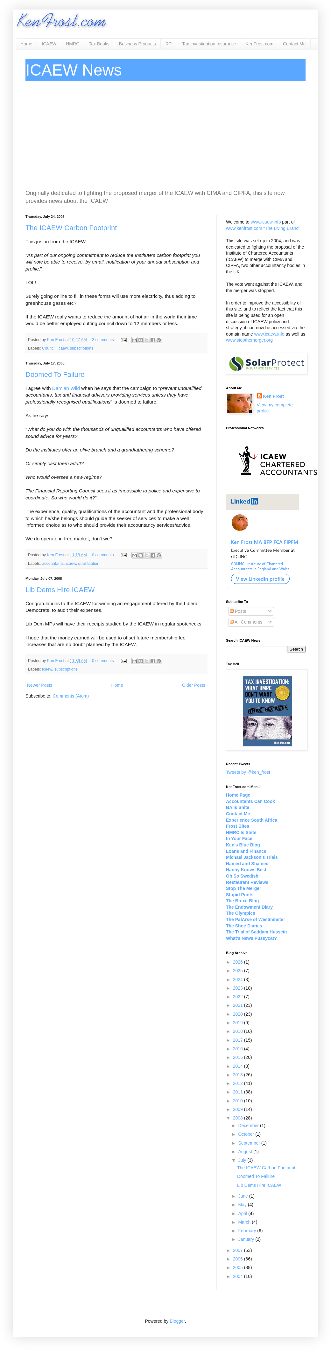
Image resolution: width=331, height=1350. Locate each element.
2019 (238, 1022)
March (245, 1222)
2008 (238, 1117)
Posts (238, 611)
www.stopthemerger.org (249, 340)
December (249, 1125)
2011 (238, 1091)
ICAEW (49, 43)
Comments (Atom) (71, 695)
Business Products (137, 43)
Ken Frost (56, 340)
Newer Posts (39, 685)
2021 (238, 1005)
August (245, 1151)
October (246, 1134)
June (243, 1196)
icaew (63, 348)
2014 (238, 1066)
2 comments (103, 340)
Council (48, 348)
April (243, 1213)
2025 (238, 970)
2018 (238, 1031)
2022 (238, 996)
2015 (238, 1057)
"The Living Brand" (281, 228)
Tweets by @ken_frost (248, 772)
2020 (238, 1014)
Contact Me (294, 43)
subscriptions (82, 348)
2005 (238, 1267)
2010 (238, 1100)
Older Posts (193, 685)
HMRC (72, 43)
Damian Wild (66, 388)
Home (26, 43)
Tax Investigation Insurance (209, 43)
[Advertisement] (165, 135)
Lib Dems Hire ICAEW (60, 590)
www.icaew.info (266, 221)
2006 (238, 1258)
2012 (238, 1083)
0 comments (103, 555)
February (247, 1230)
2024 (238, 979)
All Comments (246, 622)
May (243, 1204)
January (246, 1239)
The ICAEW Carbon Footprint (71, 228)
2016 (238, 1048)
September (249, 1143)
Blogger (177, 1321)
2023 (238, 988)
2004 (238, 1276)
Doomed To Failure (54, 374)
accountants (53, 563)
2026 (238, 962)
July (242, 1160)
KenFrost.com (259, 43)
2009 (238, 1109)
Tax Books (99, 43)
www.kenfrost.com (244, 228)
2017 (238, 1040)
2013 (238, 1074)
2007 (238, 1250)
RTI (169, 43)
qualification (89, 563)
